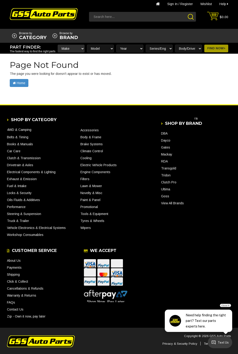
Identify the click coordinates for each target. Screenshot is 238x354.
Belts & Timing (17, 137)
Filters (84, 179)
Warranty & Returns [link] (21, 295)
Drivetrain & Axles (20, 165)
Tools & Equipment (94, 214)
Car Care (13, 151)
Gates (165, 147)
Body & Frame (90, 137)
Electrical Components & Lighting (31, 172)
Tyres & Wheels (92, 221)
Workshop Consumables (25, 235)
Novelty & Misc (91, 193)
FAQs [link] (11, 302)
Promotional (89, 207)
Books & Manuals (20, 144)
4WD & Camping (19, 130)
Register (186, 4)
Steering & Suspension (24, 214)
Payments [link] (14, 267)
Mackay (166, 154)
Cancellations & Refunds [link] (25, 288)
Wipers (85, 228)
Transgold (168, 168)
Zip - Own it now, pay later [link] (26, 316)
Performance (16, 207)
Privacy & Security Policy (179, 343)
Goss (165, 196)
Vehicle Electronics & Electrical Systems (36, 228)
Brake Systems (91, 144)
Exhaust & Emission (22, 179)
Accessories (89, 130)
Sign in (172, 4)
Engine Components (95, 172)
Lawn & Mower (91, 186)
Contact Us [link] (15, 309)
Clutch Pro (168, 182)
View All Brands (172, 203)
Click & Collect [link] (17, 281)
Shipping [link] (13, 274)
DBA (164, 133)
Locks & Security (19, 193)
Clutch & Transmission (24, 158)
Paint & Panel (90, 200)
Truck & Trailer (18, 221)
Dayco (165, 140)
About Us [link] (14, 260)
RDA (164, 161)
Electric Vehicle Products (98, 165)
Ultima (165, 189)
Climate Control (91, 151)
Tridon (166, 175)
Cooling (86, 158)
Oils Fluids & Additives (23, 200)
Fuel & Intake (16, 186)
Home (19, 83)
